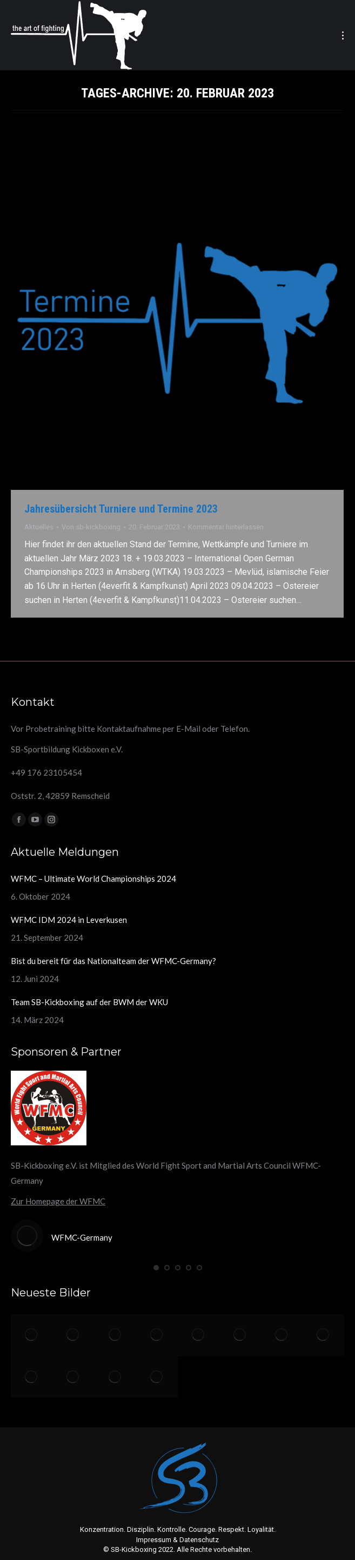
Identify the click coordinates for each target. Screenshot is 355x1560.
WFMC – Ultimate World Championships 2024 (93, 878)
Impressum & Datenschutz (177, 1540)
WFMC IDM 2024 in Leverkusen (69, 920)
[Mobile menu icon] (342, 35)
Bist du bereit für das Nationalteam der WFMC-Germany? (113, 961)
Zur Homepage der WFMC (58, 1201)
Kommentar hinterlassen (226, 527)
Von (91, 527)
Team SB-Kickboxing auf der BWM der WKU (89, 1002)
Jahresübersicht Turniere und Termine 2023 (121, 508)
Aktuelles (38, 527)
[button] (156, 1267)
